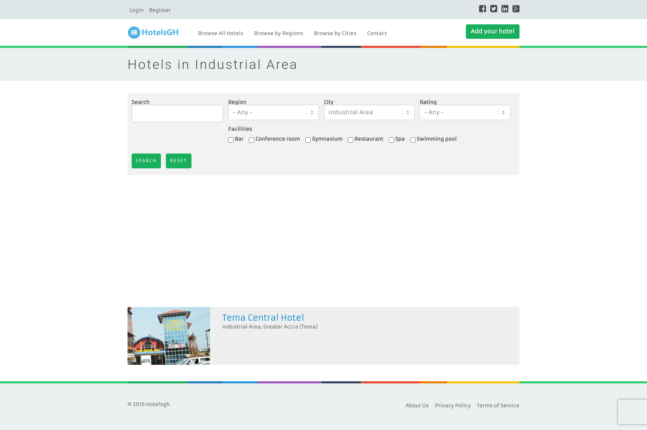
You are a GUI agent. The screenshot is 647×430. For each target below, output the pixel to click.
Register (160, 10)
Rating (428, 102)
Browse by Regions (278, 33)
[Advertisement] (323, 241)
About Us (417, 405)
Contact (377, 33)
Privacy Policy (453, 405)
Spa (400, 139)
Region (237, 102)
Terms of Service (498, 405)
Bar (239, 139)
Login (137, 10)
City (328, 102)
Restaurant (368, 139)
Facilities (240, 129)
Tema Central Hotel (263, 317)
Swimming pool (437, 139)
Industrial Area (241, 327)
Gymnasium (327, 139)
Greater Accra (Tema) (290, 327)
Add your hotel (493, 31)
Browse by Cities (335, 33)
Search (140, 102)
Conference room (277, 139)
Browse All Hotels (220, 33)
